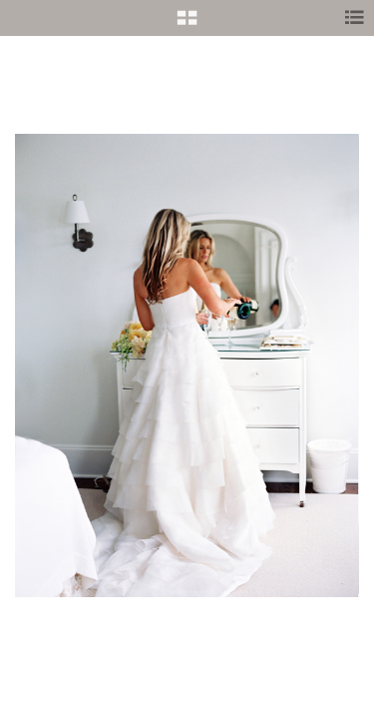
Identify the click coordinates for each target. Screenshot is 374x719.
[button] (187, 25)
